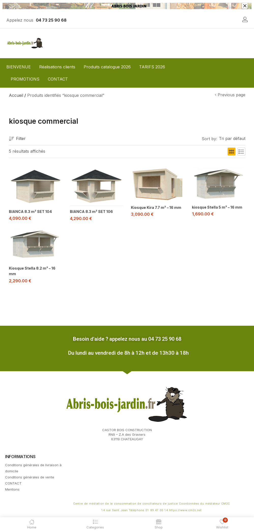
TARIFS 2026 (152, 66)
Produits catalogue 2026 (107, 66)
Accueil (16, 95)
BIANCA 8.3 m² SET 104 (30, 211)
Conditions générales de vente (29, 476)
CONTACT (58, 79)
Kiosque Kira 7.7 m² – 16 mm (156, 207)
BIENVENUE (18, 66)
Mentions (12, 488)
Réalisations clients (57, 66)
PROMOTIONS (25, 79)
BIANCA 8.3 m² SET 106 (91, 211)
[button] (231, 139)
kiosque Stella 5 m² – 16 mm (217, 207)
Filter (17, 139)
